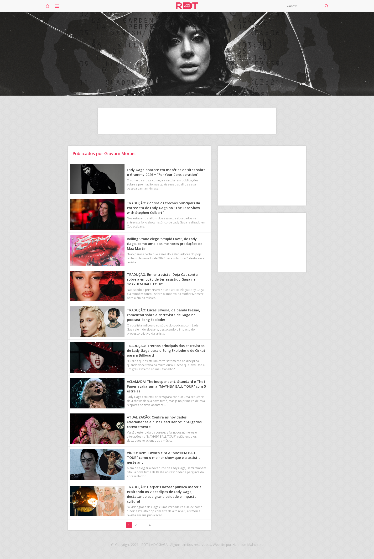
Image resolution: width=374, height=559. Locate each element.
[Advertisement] (187, 120)
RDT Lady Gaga (187, 6)
